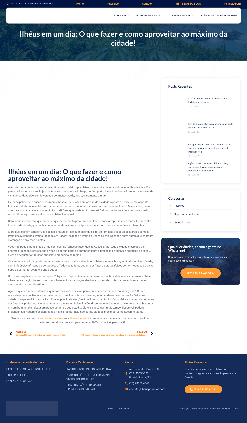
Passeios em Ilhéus (148, 15)
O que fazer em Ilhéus (180, 15)
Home (80, 4)
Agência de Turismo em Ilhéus (218, 15)
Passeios (113, 4)
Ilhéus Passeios (79, 318)
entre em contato (50, 318)
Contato (147, 4)
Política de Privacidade (119, 408)
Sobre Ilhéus (121, 15)
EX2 (238, 408)
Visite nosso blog (188, 4)
